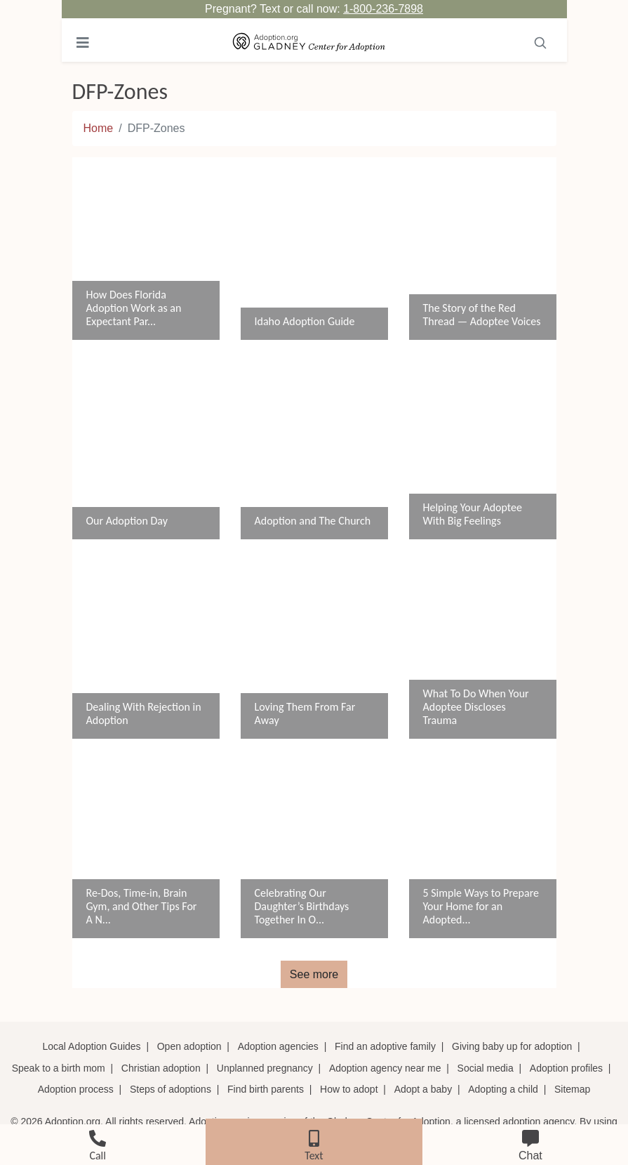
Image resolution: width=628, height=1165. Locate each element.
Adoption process (76, 1089)
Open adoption (189, 1046)
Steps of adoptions (170, 1089)
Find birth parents (265, 1089)
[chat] (530, 1142)
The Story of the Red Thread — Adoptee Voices (482, 314)
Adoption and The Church (313, 520)
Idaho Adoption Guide (305, 321)
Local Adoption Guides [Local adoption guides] (92, 1046)
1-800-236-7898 (383, 9)
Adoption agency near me (385, 1068)
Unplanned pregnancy (265, 1068)
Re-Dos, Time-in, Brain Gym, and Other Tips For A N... (141, 906)
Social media (485, 1068)
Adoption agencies (278, 1046)
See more (314, 974)
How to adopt (349, 1089)
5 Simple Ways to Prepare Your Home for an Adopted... (481, 906)
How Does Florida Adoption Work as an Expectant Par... (134, 308)
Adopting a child (503, 1089)
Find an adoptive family (385, 1046)
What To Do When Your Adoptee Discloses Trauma (476, 707)
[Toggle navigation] (82, 43)
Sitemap (572, 1089)
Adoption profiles (566, 1068)
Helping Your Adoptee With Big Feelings (472, 514)
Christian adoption (161, 1068)
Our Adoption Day (127, 520)
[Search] (540, 43)
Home (98, 128)
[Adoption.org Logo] (309, 43)
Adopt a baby (423, 1089)
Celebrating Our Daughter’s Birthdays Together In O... (302, 906)
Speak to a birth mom (58, 1068)
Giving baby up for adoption (512, 1046)
